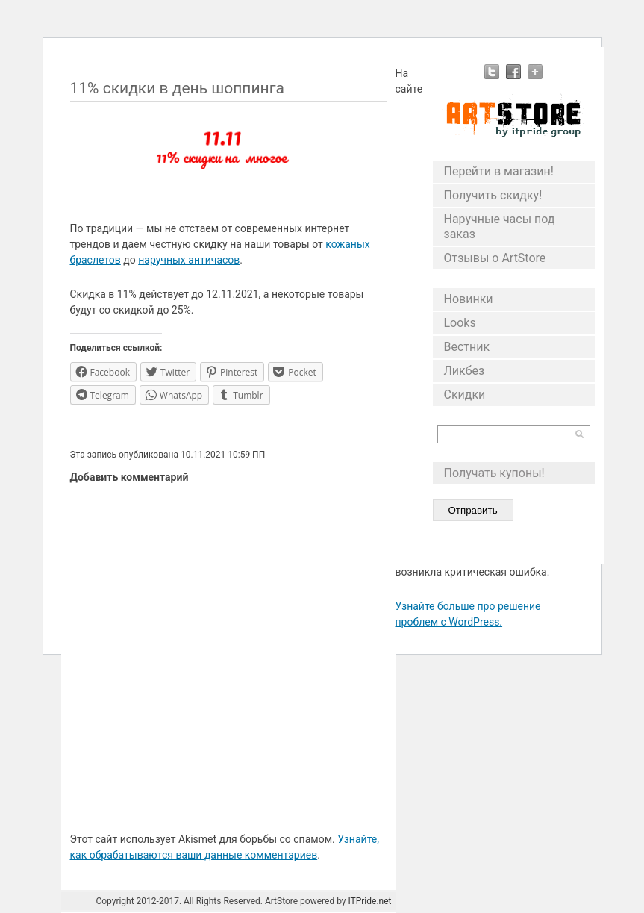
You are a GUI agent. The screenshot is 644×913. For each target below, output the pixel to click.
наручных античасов (189, 260)
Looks (460, 323)
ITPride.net (369, 901)
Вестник (467, 347)
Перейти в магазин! (499, 171)
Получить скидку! (493, 195)
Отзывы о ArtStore (495, 258)
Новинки (468, 299)
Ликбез (464, 371)
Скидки (465, 394)
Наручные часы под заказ (499, 226)
